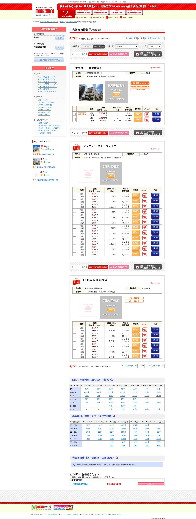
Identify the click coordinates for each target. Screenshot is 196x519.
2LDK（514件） (44, 110)
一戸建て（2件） (45, 133)
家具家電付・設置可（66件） (50, 125)
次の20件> (156, 38)
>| (163, 38)
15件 (135, 409)
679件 (122, 392)
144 (139, 38)
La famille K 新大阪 (95, 280)
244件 (123, 429)
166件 (147, 396)
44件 (111, 399)
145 (142, 38)
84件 (88, 429)
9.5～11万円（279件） (47, 92)
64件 (147, 432)
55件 (135, 389)
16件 (88, 432)
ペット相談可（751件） (47, 130)
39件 (123, 402)
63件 (111, 396)
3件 (110, 406)
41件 (123, 389)
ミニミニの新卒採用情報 (49, 514)
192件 (158, 396)
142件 (100, 425)
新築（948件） (44, 123)
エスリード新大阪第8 (88, 68)
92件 (112, 432)
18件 (123, 399)
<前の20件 (129, 38)
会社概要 (36, 514)
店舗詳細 (150, 484)
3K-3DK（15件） (45, 112)
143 (135, 38)
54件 (135, 402)
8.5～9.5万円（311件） (47, 89)
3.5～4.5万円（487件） (47, 77)
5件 (147, 389)
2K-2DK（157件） (45, 107)
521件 (110, 392)
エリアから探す (71, 22)
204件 (98, 392)
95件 (135, 435)
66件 (147, 392)
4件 (88, 439)
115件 (123, 439)
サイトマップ (86, 514)
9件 (158, 435)
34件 (147, 435)
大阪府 (62, 22)
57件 (147, 402)
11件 (147, 409)
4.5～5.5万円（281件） (47, 79)
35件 (111, 389)
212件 (111, 429)
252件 (88, 425)
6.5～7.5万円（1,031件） (48, 84)
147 (149, 38)
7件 (98, 396)
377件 (134, 392)
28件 (159, 429)
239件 (122, 396)
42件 (99, 399)
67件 (135, 439)
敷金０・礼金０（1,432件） (49, 128)
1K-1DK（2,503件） (46, 102)
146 (146, 38)
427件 (123, 425)
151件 (134, 396)
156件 (123, 432)
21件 (100, 432)
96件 (135, 432)
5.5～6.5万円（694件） (47, 82)
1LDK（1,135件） (45, 105)
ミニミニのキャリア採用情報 (69, 514)
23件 (99, 389)
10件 (87, 396)
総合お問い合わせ (115, 514)
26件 (111, 402)
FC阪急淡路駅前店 (80, 484)
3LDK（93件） (44, 115)
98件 (159, 432)
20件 (147, 425)
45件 (147, 429)
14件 (135, 399)
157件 (135, 429)
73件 (112, 439)
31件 (87, 389)
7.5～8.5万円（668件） (47, 87)
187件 (135, 425)
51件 (100, 429)
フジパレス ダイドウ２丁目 (100, 145)
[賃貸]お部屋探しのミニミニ (49, 22)
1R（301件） (43, 100)
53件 (159, 402)
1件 (158, 389)
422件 (86, 392)
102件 (158, 439)
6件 (147, 399)
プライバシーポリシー (100, 514)
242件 (111, 425)
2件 (135, 406)
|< (122, 38)
